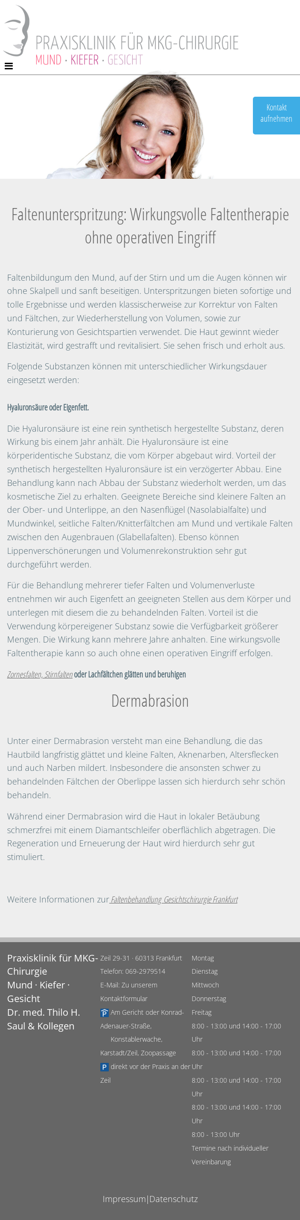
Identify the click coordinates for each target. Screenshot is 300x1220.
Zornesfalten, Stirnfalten (40, 674)
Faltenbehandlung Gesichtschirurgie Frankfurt (173, 899)
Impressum (124, 1198)
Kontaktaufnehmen (276, 112)
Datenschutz (173, 1198)
